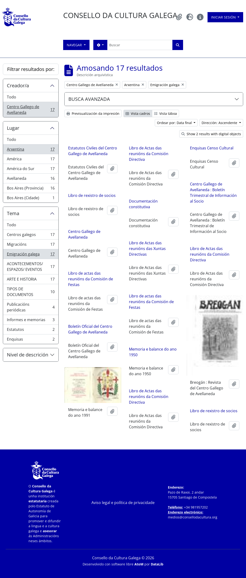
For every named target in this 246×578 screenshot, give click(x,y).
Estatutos (31, 330)
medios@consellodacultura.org (192, 517)
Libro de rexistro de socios (92, 198)
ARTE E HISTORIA (31, 280)
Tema (13, 213)
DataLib (157, 564)
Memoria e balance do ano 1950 (153, 352)
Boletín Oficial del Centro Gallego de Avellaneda (90, 332)
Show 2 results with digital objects (211, 134)
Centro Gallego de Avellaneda (31, 109)
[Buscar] (139, 45)
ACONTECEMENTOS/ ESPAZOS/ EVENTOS (31, 266)
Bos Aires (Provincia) (31, 189)
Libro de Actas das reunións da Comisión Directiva (148, 153)
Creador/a (18, 85)
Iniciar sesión (224, 17)
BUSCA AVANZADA (89, 99)
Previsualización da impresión (92, 113)
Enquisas (31, 340)
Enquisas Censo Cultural (211, 148)
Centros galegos (31, 236)
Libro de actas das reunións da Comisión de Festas (90, 281)
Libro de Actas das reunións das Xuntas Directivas (147, 248)
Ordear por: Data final (175, 122)
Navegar (75, 45)
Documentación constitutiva (143, 204)
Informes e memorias (31, 321)
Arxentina (31, 150)
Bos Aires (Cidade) (31, 199)
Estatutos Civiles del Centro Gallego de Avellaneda (92, 150)
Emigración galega (31, 255)
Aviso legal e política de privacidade (123, 502)
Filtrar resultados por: (30, 69)
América (31, 160)
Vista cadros (138, 113)
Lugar (13, 128)
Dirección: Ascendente (220, 122)
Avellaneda (31, 179)
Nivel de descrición (27, 354)
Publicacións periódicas (31, 307)
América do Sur (31, 170)
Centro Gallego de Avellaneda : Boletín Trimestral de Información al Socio (213, 192)
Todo (11, 97)
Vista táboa (165, 113)
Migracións (31, 245)
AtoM (138, 564)
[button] (179, 17)
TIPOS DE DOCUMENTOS (31, 291)
